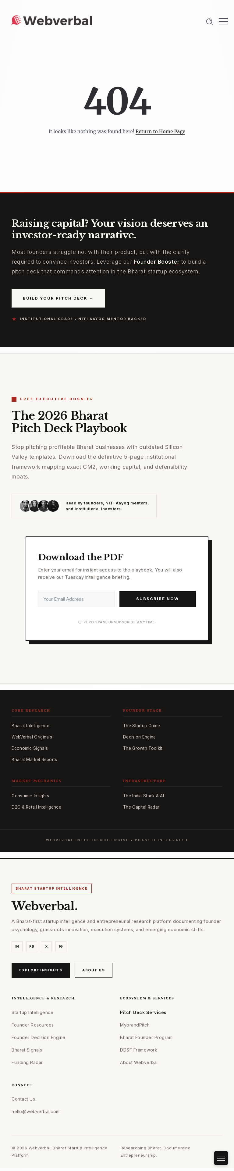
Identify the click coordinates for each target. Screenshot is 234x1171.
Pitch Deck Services (143, 1012)
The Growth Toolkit (142, 748)
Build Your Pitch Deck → (58, 297)
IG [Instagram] (61, 946)
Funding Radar (27, 1062)
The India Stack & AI (143, 795)
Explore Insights (40, 970)
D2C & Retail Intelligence (36, 807)
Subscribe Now (157, 598)
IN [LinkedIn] (17, 946)
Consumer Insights (30, 795)
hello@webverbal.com (36, 1111)
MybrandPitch (135, 1024)
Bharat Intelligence (30, 725)
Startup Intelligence (32, 1012)
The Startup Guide (141, 725)
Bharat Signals (27, 1049)
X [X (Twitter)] (46, 946)
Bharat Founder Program (146, 1037)
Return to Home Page (161, 131)
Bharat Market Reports (34, 759)
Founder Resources (33, 1024)
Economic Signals (30, 748)
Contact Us (23, 1099)
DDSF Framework (138, 1049)
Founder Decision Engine (39, 1037)
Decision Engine (139, 737)
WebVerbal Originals (32, 737)
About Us (93, 970)
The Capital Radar (141, 807)
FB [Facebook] (31, 946)
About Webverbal (139, 1062)
